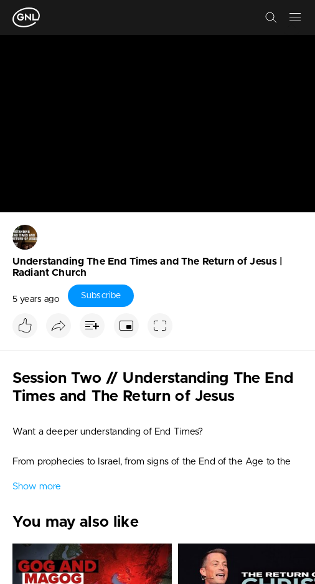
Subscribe (101, 295)
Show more (36, 486)
